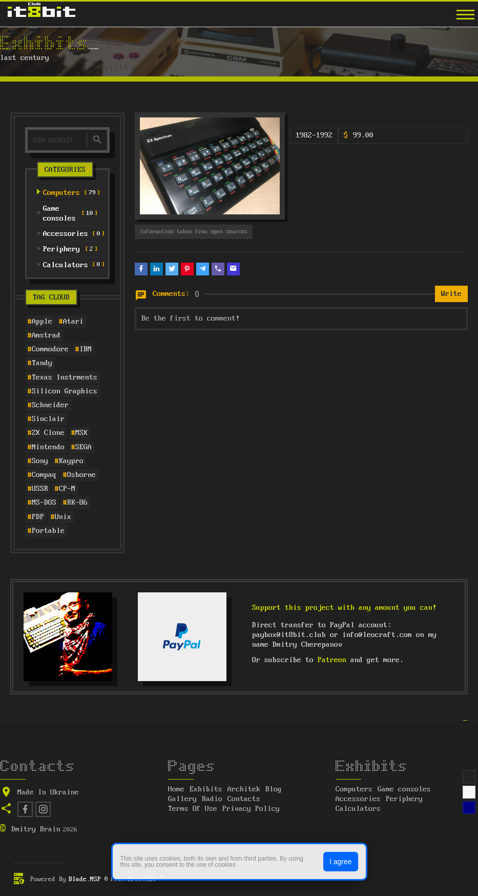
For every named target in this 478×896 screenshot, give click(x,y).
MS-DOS (44, 503)
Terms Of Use (192, 809)
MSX (81, 433)
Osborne (81, 475)
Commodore (50, 349)
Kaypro (71, 461)
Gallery (182, 799)
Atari (73, 321)
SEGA (83, 447)
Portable (48, 531)
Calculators (358, 809)
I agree (340, 862)
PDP (38, 517)
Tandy (42, 363)
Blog (273, 789)
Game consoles (404, 789)
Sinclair (48, 419)
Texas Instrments (64, 377)
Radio (212, 799)
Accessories (358, 799)
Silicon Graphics (64, 391)
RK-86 (77, 503)
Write (451, 294)
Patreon (332, 660)
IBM (85, 349)
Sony (40, 461)
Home (176, 789)
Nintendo (48, 447)
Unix (63, 517)
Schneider (50, 405)
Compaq (44, 475)
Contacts (243, 799)
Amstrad (46, 335)
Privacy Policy (251, 809)
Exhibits (206, 789)
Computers (354, 789)
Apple (42, 321)
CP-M (67, 489)
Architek (243, 789)
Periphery (404, 799)
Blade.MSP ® (88, 879)
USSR (40, 489)
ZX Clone (48, 433)
